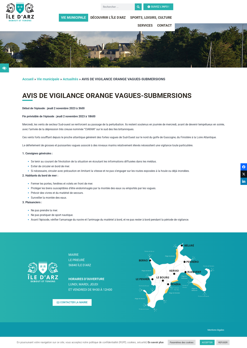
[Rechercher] (189, 6)
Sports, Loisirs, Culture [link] (164, 18)
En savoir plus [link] (156, 342)
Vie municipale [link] (86, 18)
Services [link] (196, 18)
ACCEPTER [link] (207, 342)
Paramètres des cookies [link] (181, 342)
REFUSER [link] (222, 342)
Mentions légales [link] (216, 330)
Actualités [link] (70, 79)
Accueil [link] (27, 79)
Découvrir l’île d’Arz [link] (121, 18)
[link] (4, 67)
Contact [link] (216, 18)
